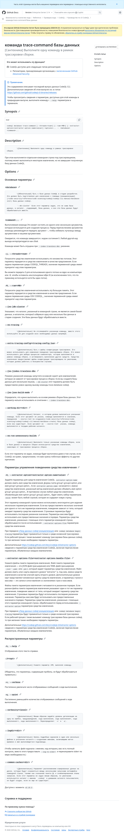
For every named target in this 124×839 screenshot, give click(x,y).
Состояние (55, 830)
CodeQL (61, 17)
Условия (25, 830)
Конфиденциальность (40, 830)
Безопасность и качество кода (18, 17)
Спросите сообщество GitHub (18, 811)
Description (14, 141)
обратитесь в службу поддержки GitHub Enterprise (86, 33)
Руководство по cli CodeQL (78, 17)
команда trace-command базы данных (21, 20)
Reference (37, 17)
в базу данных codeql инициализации (36, 531)
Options (12, 171)
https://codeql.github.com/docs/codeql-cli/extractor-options (49, 545)
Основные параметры (20, 179)
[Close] (117, 4)
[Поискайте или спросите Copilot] (77, 12)
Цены (64, 830)
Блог (88, 830)
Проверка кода (50, 17)
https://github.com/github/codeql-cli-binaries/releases (32, 92)
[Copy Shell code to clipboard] (79, 120)
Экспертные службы (76, 830)
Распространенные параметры (25, 638)
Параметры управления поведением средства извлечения (42, 467)
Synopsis (12, 111)
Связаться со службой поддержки (20, 815)
